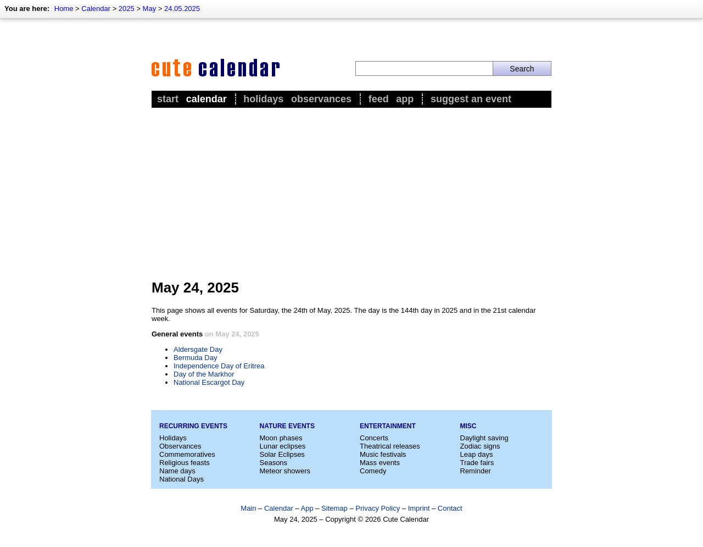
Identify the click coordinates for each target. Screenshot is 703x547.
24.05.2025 (182, 8)
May (150, 8)
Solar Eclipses (282, 454)
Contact (450, 508)
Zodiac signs (480, 446)
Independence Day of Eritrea (219, 366)
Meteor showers (285, 471)
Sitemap (334, 508)
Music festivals (383, 454)
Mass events (380, 462)
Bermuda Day (195, 357)
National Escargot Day (209, 382)
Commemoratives (187, 454)
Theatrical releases (390, 446)
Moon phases (281, 438)
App (405, 98)
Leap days (476, 454)
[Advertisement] (351, 193)
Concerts (374, 438)
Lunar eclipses (283, 446)
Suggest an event (471, 98)
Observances (321, 98)
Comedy (373, 471)
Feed (379, 98)
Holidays (263, 98)
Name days (177, 471)
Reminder (475, 471)
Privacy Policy (377, 508)
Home (64, 8)
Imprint (419, 508)
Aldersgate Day (198, 349)
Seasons (274, 462)
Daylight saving (484, 438)
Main (248, 508)
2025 (127, 8)
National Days (181, 479)
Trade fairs (477, 462)
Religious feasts (184, 462)
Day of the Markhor (204, 374)
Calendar (95, 8)
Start (167, 98)
